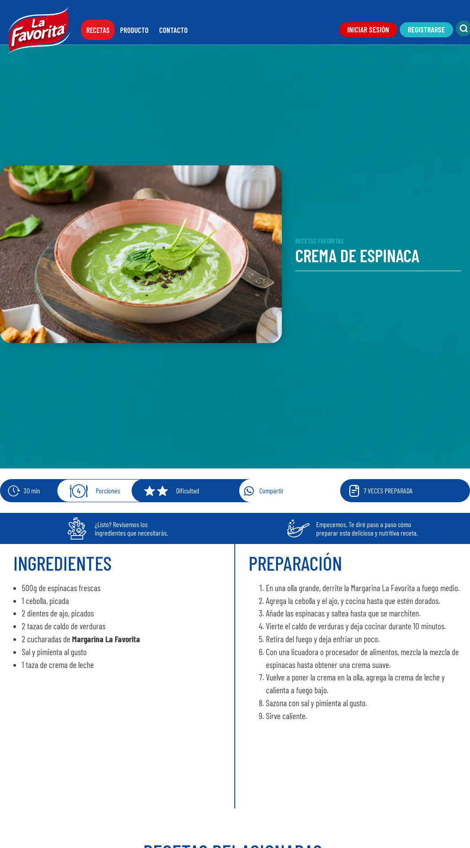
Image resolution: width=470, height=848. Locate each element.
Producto (134, 29)
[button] (300, 490)
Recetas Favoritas (319, 240)
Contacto (173, 29)
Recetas (97, 29)
